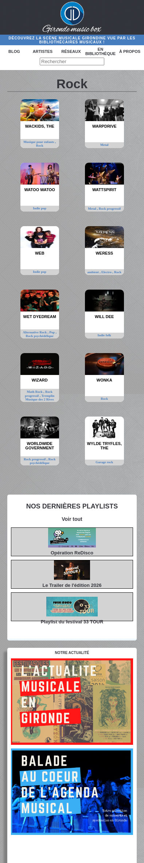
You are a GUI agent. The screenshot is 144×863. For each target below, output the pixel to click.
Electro (106, 272)
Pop (52, 332)
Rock (39, 145)
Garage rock (104, 462)
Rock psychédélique (40, 336)
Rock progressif (110, 208)
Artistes (42, 51)
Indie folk (104, 335)
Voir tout (72, 519)
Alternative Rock (35, 332)
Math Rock (35, 392)
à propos (129, 51)
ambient (93, 272)
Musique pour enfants (39, 142)
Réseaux (71, 51)
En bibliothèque (100, 51)
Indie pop (39, 208)
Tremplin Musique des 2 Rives (40, 397)
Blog (14, 51)
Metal (104, 145)
